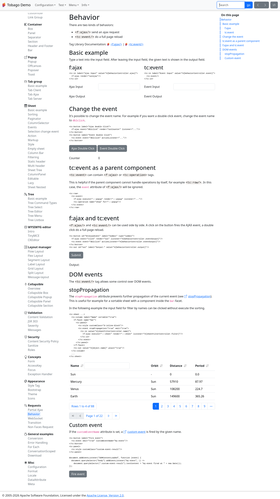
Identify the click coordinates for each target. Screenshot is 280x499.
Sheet (32, 106)
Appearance (36, 381)
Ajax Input (76, 86)
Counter (74, 159)
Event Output (153, 96)
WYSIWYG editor (39, 227)
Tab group (35, 81)
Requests (34, 405)
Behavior (226, 19)
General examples (40, 434)
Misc (31, 463)
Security (33, 337)
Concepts (34, 357)
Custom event (233, 58)
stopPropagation (234, 53)
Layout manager (39, 247)
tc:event (229, 32)
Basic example (230, 24)
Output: (74, 266)
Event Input (152, 86)
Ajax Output (77, 96)
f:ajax (228, 28)
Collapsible (35, 284)
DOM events (229, 49)
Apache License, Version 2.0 (105, 495)
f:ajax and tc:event (233, 45)
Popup (32, 57)
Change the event (232, 36)
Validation (35, 313)
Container (35, 24)
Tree (31, 194)
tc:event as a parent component (241, 41)
